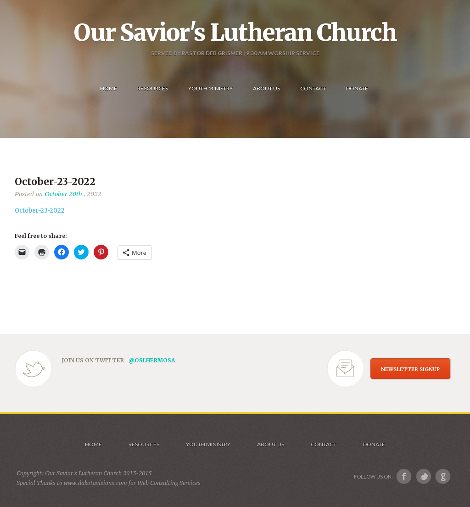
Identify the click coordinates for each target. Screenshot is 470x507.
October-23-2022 (40, 210)
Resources (144, 444)
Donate (374, 444)
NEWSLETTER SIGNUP (410, 369)
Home (93, 444)
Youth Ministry (208, 444)
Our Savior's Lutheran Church (235, 32)
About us (270, 444)
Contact (323, 444)
